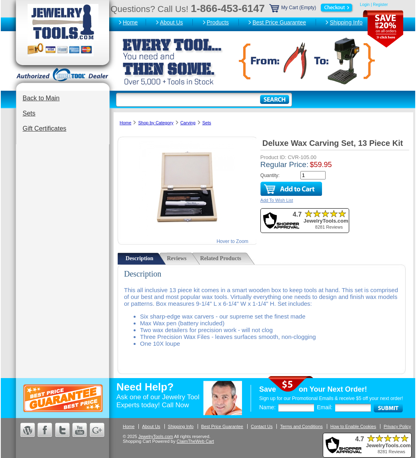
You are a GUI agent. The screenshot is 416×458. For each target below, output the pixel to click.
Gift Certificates (44, 128)
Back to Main (41, 98)
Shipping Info (346, 22)
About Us (171, 22)
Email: (324, 407)
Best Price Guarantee (279, 22)
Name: (267, 407)
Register (380, 4)
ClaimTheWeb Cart (195, 441)
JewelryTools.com (155, 436)
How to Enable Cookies (353, 426)
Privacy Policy (397, 426)
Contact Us (261, 426)
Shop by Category (155, 122)
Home (130, 22)
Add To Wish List (276, 200)
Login (365, 4)
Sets (29, 113)
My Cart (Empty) (311, 7)
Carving (188, 122)
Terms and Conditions (301, 426)
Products (218, 22)
